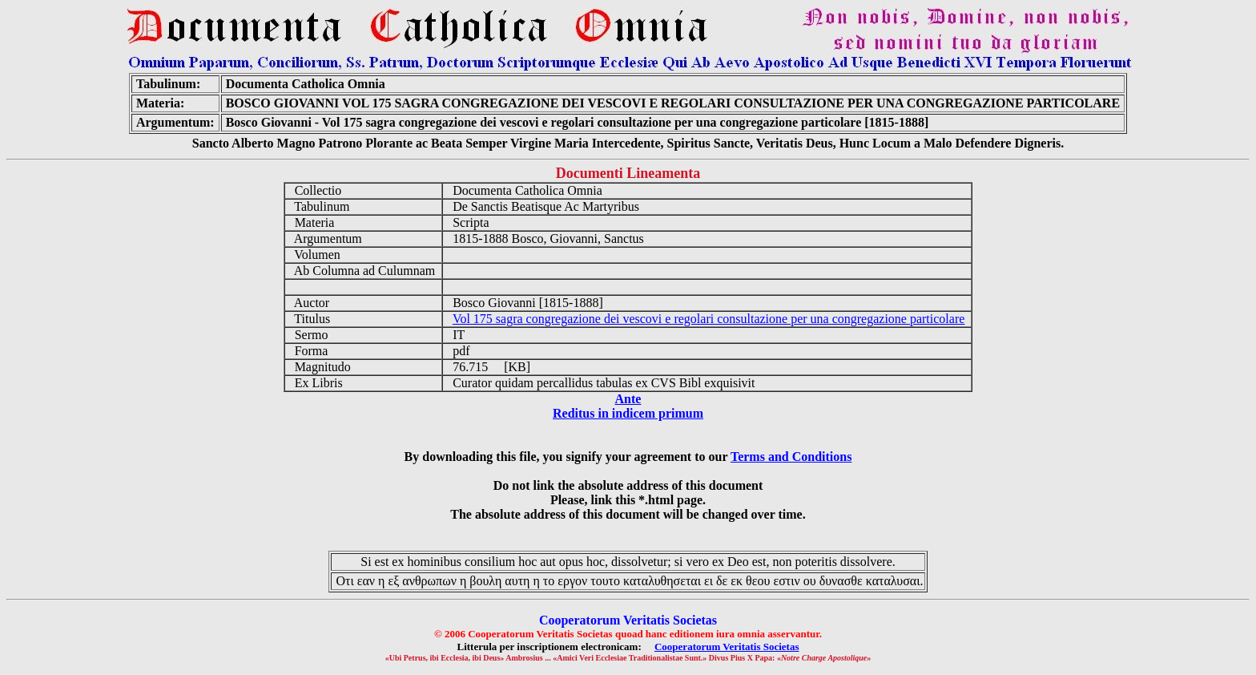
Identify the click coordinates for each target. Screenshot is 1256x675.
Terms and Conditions (791, 456)
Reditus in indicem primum (628, 413)
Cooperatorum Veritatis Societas (726, 647)
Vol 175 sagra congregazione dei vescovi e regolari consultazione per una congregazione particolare (708, 318)
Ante (628, 399)
